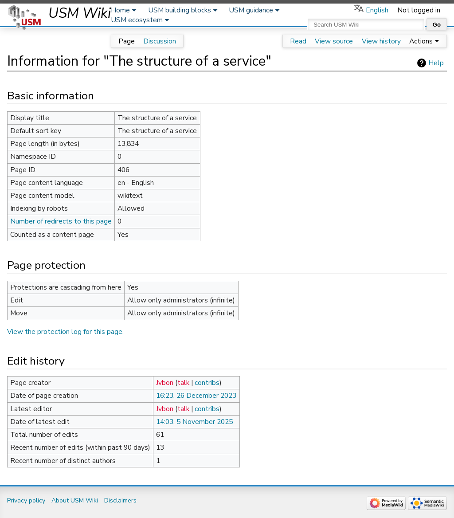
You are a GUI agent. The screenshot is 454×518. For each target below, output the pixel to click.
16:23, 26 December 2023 (196, 395)
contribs (207, 383)
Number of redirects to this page (61, 221)
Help (436, 63)
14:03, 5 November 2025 (194, 422)
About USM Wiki (74, 500)
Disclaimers (120, 500)
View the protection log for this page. (65, 332)
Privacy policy (26, 500)
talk (183, 383)
